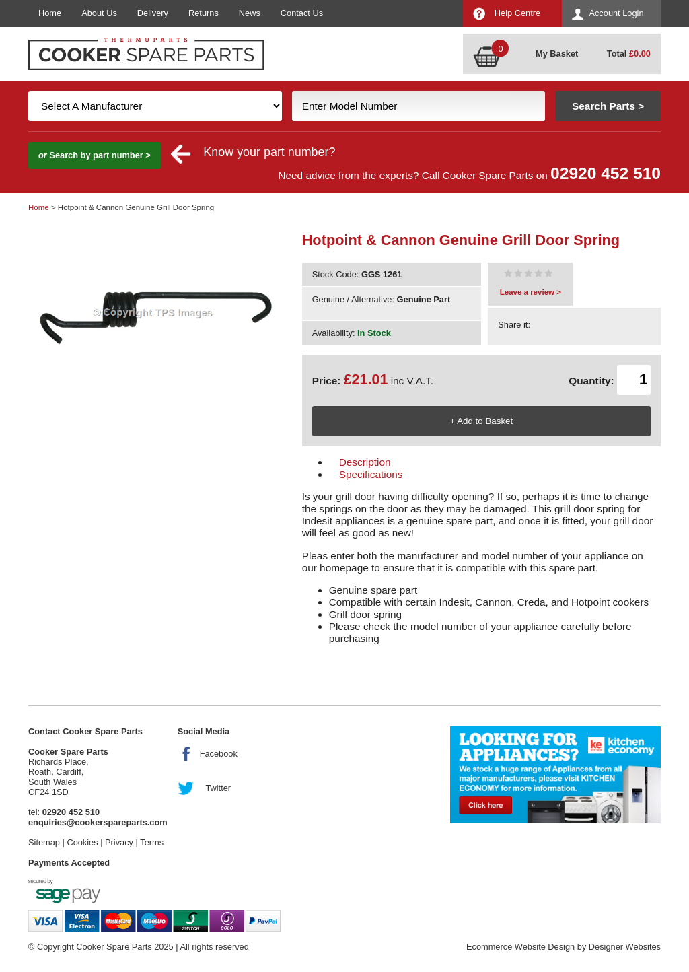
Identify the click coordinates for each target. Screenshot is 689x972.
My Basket (557, 53)
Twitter (218, 788)
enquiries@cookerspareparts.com (98, 822)
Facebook (219, 754)
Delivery (152, 13)
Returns (203, 13)
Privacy (119, 842)
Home (49, 13)
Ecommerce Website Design (520, 947)
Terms (152, 842)
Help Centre (517, 13)
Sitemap (44, 842)
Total (629, 53)
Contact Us (302, 13)
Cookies (82, 842)
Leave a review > (530, 292)
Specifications (371, 474)
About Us (99, 13)
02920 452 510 (605, 173)
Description (365, 462)
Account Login (616, 13)
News (249, 13)
